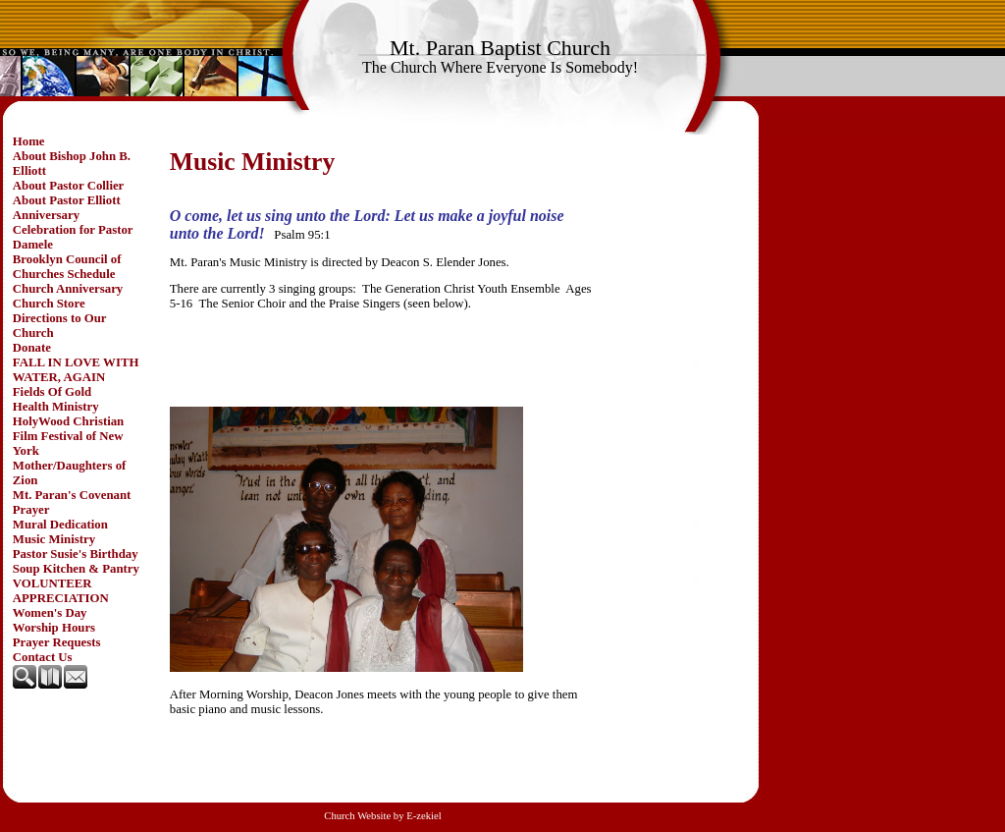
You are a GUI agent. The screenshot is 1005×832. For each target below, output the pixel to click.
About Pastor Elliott (67, 200)
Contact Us (43, 657)
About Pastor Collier (69, 186)
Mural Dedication (60, 524)
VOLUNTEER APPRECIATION (61, 591)
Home (29, 141)
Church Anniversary (68, 289)
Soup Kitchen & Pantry (76, 569)
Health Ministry (56, 407)
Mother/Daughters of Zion (70, 473)
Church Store (49, 303)
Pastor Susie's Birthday (75, 554)
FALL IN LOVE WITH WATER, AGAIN (76, 370)
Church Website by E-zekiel (382, 815)
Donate (32, 348)
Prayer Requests (57, 642)
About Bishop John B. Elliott (72, 163)
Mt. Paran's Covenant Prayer (72, 502)
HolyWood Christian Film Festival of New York (68, 436)
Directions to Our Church (60, 325)
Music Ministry (54, 539)
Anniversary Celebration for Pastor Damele (73, 229)
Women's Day (50, 613)
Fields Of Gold (52, 392)
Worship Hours (54, 628)
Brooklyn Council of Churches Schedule (67, 266)
